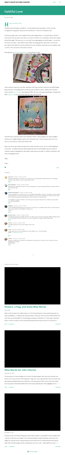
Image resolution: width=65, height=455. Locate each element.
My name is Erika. (12, 215)
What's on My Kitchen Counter (17, 2)
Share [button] (57, 167)
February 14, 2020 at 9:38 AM (23, 184)
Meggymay (10, 205)
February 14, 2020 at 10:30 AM (26, 192)
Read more (58, 324)
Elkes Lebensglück (12, 184)
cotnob (9, 229)
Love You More (17, 92)
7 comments (11, 387)
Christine (10, 222)
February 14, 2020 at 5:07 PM (23, 215)
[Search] (54, 2)
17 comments (11, 446)
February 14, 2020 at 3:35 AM (20, 176)
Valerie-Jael (10, 176)
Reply (9, 181)
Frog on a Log (11, 94)
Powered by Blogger (32, 451)
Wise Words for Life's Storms (20, 369)
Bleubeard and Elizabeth (13, 192)
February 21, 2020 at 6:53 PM (19, 238)
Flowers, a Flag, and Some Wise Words (25, 306)
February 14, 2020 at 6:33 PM (19, 222)
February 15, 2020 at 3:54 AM (18, 229)
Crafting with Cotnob (17, 232)
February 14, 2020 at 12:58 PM (20, 205)
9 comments (11, 324)
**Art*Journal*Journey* (21, 52)
